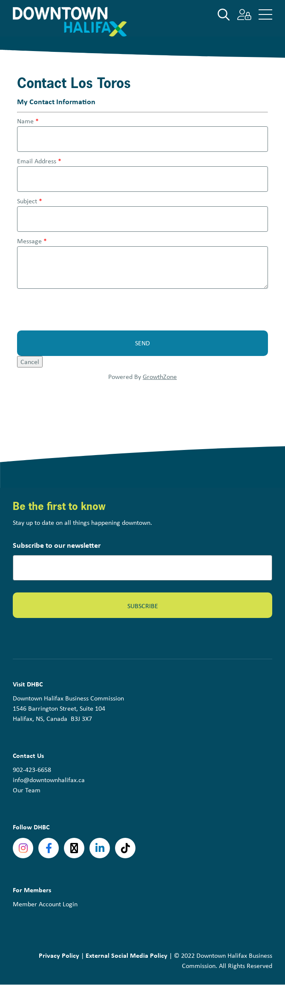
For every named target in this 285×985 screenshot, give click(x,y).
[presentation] (82, 309)
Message (29, 240)
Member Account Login (45, 904)
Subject (27, 200)
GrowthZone (160, 376)
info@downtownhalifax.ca (49, 779)
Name (25, 121)
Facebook (48, 848)
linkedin (99, 848)
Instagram (23, 848)
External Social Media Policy (126, 955)
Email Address (36, 161)
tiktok (125, 848)
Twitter (74, 848)
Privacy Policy (59, 955)
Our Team (26, 790)
